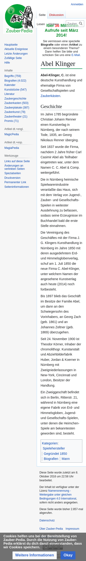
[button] (34, 555)
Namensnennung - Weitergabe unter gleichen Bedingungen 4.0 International (57, 494)
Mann (66, 459)
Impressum (72, 528)
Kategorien (50, 443)
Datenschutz (47, 520)
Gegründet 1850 (55, 453)
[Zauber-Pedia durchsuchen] (75, 23)
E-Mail (76, 55)
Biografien (51, 459)
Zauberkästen (50, 96)
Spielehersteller (54, 448)
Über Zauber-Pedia (51, 528)
